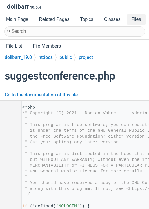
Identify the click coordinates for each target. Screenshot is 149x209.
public (65, 57)
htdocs (46, 57)
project (86, 57)
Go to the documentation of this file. (42, 95)
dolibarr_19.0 (18, 57)
